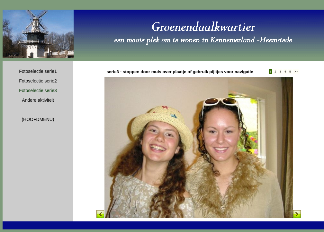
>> (296, 71)
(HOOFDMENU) (38, 119)
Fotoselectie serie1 (38, 71)
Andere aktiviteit (38, 100)
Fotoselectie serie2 (38, 80)
